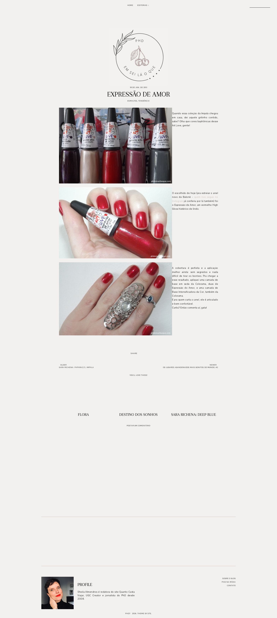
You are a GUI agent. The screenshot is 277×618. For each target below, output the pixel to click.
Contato (231, 585)
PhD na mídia (229, 582)
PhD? (127, 613)
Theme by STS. (144, 613)
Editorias (142, 5)
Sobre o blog (229, 578)
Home (130, 5)
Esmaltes (132, 101)
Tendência (144, 101)
